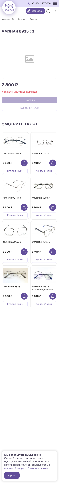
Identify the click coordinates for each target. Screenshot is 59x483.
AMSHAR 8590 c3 (41, 198)
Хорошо (12, 475)
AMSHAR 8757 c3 (40, 153)
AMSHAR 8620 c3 (12, 153)
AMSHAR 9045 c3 (41, 242)
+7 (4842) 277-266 (41, 3)
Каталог (22, 19)
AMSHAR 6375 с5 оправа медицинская (42, 288)
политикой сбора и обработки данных (26, 468)
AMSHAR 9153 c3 (11, 286)
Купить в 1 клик (29, 107)
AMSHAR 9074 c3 (12, 198)
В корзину (29, 100)
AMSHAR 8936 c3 (12, 242)
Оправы (33, 19)
